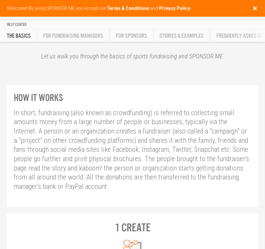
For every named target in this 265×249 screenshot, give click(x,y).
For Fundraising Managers (73, 35)
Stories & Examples (181, 35)
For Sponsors (131, 35)
